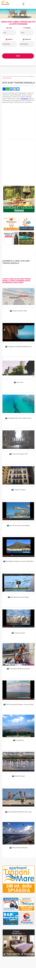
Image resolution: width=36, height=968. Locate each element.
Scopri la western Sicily (20, 311)
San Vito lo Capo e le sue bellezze (20, 525)
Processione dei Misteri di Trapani (20, 669)
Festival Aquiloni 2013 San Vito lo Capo (20, 812)
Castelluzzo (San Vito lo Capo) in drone (20, 418)
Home (4, 76)
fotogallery (25, 98)
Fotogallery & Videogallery (14, 76)
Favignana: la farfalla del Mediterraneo (20, 346)
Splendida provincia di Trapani (20, 597)
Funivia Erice (20, 740)
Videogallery (25, 76)
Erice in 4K (20, 382)
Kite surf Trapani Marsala (19, 847)
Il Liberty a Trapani (19, 490)
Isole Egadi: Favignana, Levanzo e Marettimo (20, 561)
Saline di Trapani (20, 776)
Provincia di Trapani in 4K (19, 454)
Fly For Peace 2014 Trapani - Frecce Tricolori (19, 704)
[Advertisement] (18, 162)
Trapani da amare (19, 633)
